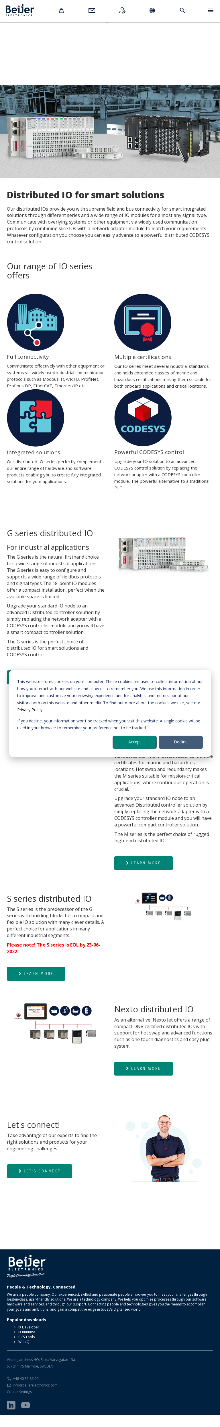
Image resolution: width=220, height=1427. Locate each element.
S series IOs (100, 42)
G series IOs (25, 42)
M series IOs (62, 42)
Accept (134, 742)
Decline (181, 742)
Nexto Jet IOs (137, 42)
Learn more (143, 875)
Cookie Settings (19, 1403)
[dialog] (110, 713)
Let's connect (39, 1183)
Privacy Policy (29, 709)
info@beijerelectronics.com (35, 1397)
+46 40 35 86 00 (25, 1390)
